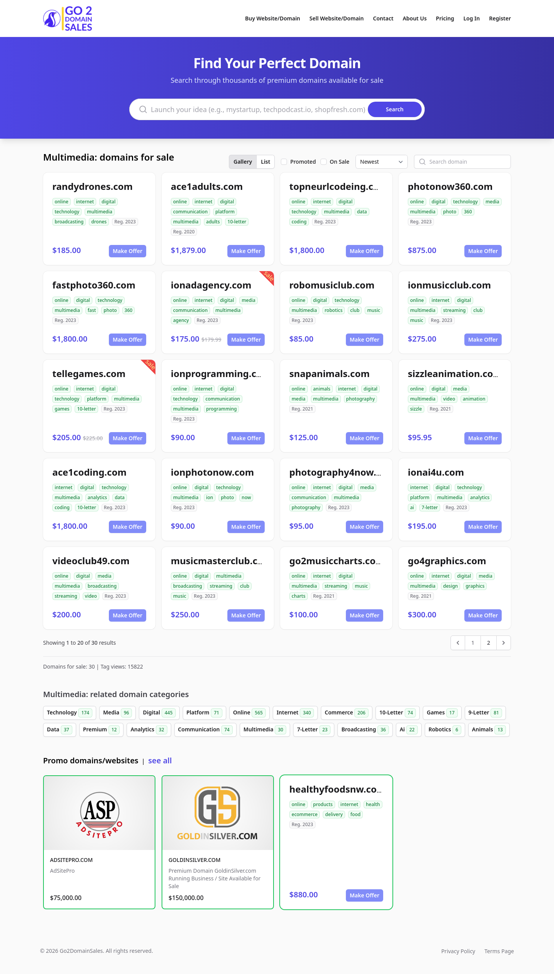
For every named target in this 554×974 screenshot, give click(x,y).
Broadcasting (365, 729)
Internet (295, 713)
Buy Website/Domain (272, 18)
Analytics (148, 729)
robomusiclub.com (331, 284)
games (62, 409)
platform (225, 211)
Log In (471, 18)
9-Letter (485, 713)
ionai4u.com (436, 472)
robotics (334, 310)
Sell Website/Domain (336, 18)
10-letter (236, 221)
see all (160, 760)
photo (449, 211)
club (354, 310)
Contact (383, 18)
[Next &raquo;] (503, 642)
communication (190, 211)
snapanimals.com (329, 373)
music (373, 310)
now (246, 497)
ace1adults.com (207, 186)
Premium (101, 729)
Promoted (303, 161)
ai (412, 507)
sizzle (416, 409)
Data (59, 729)
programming (221, 409)
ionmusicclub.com (449, 284)
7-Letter (313, 729)
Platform (204, 713)
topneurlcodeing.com (338, 186)
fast (92, 310)
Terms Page (499, 951)
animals (321, 389)
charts (298, 596)
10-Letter (397, 713)
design (450, 586)
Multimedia (265, 729)
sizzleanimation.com (455, 373)
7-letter (430, 507)
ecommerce (304, 814)
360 (468, 211)
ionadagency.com (211, 284)
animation (474, 399)
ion (209, 497)
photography (360, 399)
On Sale (339, 161)
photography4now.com (342, 472)
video (449, 399)
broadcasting (69, 221)
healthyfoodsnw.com (337, 789)
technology (67, 211)
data (362, 211)
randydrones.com (92, 186)
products (323, 804)
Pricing (445, 18)
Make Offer (127, 251)
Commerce (347, 713)
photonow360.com (450, 186)
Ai (409, 729)
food (355, 814)
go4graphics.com (447, 560)
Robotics (445, 729)
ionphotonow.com (212, 472)
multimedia (99, 211)
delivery (333, 814)
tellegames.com (88, 373)
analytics (97, 497)
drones (99, 221)
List (265, 161)
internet (85, 201)
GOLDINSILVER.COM (194, 859)
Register (500, 18)
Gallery (243, 161)
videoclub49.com (91, 560)
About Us (415, 18)
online (61, 201)
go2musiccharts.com (337, 560)
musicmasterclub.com (221, 560)
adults (213, 221)
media (492, 201)
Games (442, 713)
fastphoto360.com (93, 284)
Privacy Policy (458, 951)
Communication (205, 729)
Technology (69, 713)
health (373, 804)
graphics (475, 586)
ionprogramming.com (221, 373)
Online (249, 713)
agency (181, 320)
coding (299, 221)
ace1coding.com (89, 472)
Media (117, 713)
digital (108, 201)
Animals (489, 729)
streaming (454, 310)
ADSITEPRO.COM (71, 859)
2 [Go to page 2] (488, 642)
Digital (159, 713)
